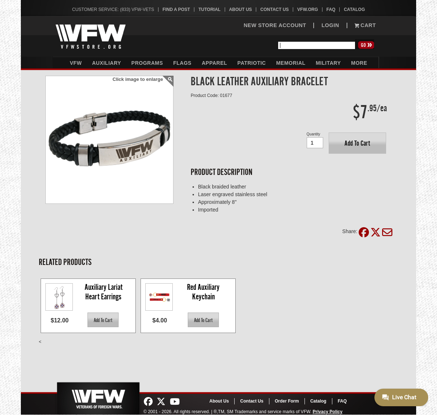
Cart (365, 25)
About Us (240, 9)
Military (328, 63)
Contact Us (274, 9)
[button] (357, 143)
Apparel (214, 63)
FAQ (331, 9)
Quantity (313, 134)
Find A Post (176, 9)
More (359, 63)
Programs (147, 63)
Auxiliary (106, 63)
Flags (182, 63)
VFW (76, 63)
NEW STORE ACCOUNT (275, 25)
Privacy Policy (327, 411)
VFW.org (307, 9)
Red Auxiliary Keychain (204, 292)
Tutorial (209, 9)
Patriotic (252, 63)
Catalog (354, 9)
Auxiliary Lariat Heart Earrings (104, 292)
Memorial (290, 63)
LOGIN (330, 25)
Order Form (287, 401)
